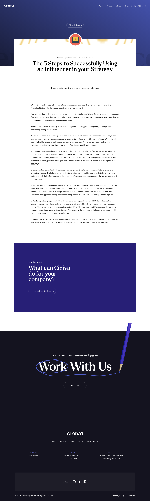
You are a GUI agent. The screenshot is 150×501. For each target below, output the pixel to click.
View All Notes (74, 25)
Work (54, 442)
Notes (80, 442)
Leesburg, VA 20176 (111, 459)
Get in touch (75, 385)
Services (63, 442)
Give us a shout (89, 222)
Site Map (131, 496)
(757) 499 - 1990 (70, 459)
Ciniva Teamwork (34, 455)
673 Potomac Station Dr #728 (112, 455)
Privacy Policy (118, 496)
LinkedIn (84, 481)
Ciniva (9, 6)
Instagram (74, 481)
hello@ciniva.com (71, 455)
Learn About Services (42, 291)
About (72, 442)
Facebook (79, 481)
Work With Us (92, 442)
